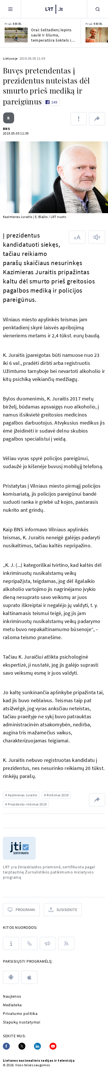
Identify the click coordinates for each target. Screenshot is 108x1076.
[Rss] (66, 943)
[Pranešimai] (48, 943)
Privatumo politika (20, 1013)
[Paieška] (97, 9)
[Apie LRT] (11, 943)
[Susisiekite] (63, 909)
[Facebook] (6, 1046)
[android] (11, 977)
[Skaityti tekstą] (96, 237)
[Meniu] (10, 9)
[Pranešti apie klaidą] (79, 118)
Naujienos (12, 996)
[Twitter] (21, 1046)
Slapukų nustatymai (21, 1022)
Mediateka (12, 1004)
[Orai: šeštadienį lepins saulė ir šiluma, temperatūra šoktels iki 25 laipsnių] (16, 34)
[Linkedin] (37, 1046)
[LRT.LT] (54, 8)
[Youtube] (53, 1046)
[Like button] (51, 102)
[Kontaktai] (29, 943)
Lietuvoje (10, 58)
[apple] (29, 977)
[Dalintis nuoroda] (97, 118)
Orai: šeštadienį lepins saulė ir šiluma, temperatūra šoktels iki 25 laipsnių (52, 35)
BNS (6, 129)
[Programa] (21, 909)
